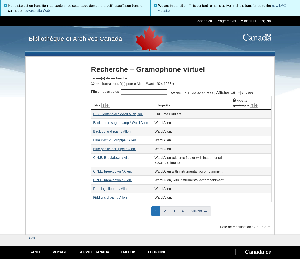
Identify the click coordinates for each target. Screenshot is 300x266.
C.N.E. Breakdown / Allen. (112, 158)
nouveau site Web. (37, 10)
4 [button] (184, 211)
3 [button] (175, 211)
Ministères (248, 21)
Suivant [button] (196, 211)
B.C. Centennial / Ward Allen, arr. (118, 114)
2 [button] (166, 211)
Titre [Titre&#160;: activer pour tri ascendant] (101, 105)
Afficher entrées (235, 93)
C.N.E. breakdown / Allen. (112, 171)
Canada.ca (203, 21)
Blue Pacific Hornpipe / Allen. (115, 140)
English (265, 21)
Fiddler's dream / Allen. (110, 197)
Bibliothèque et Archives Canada (75, 38)
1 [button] (158, 211)
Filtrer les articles (129, 92)
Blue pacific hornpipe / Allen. (114, 149)
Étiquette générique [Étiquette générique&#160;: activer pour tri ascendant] (245, 103)
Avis (32, 238)
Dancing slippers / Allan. (111, 189)
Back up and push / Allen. (112, 131)
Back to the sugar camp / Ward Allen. (121, 123)
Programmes (226, 21)
